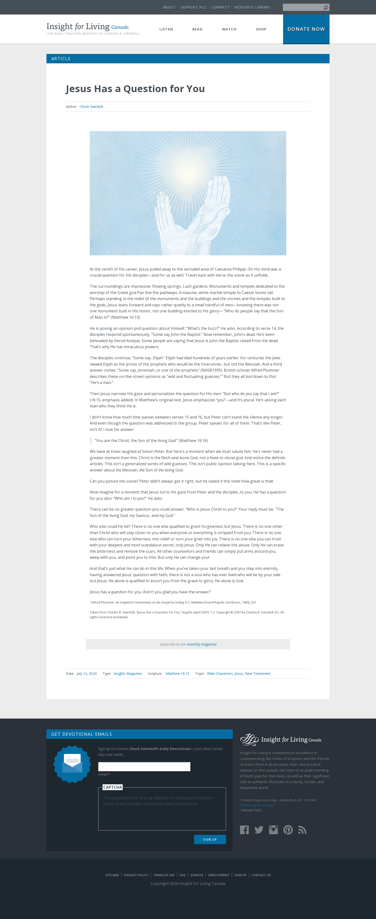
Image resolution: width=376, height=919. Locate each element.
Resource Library (252, 7)
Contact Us (261, 875)
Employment (218, 875)
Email (104, 774)
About (169, 7)
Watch (229, 29)
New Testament (257, 673)
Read (197, 29)
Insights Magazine (127, 673)
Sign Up (210, 840)
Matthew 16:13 (177, 673)
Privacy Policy (136, 875)
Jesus (239, 673)
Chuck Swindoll (91, 106)
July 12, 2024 (87, 673)
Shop (261, 29)
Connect (220, 7)
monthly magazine (202, 644)
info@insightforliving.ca (257, 805)
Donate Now (306, 29)
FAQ (183, 875)
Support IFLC (194, 7)
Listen (166, 29)
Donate (197, 875)
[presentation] (140, 816)
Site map (112, 875)
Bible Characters (220, 673)
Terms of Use (163, 875)
